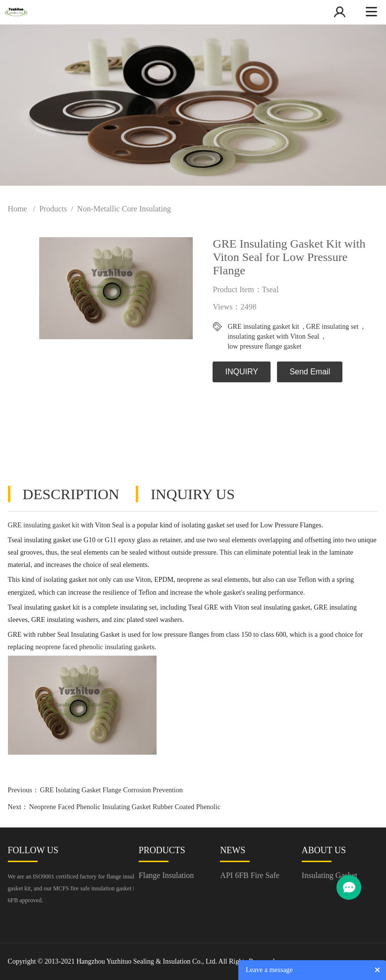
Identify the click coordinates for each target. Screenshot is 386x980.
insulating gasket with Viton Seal (273, 336)
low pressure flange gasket (264, 346)
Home (17, 209)
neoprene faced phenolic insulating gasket (93, 647)
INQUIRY (241, 371)
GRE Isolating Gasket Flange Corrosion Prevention (111, 790)
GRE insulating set (332, 326)
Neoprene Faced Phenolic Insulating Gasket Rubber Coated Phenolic (125, 807)
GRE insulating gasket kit (263, 326)
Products (53, 209)
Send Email (309, 371)
